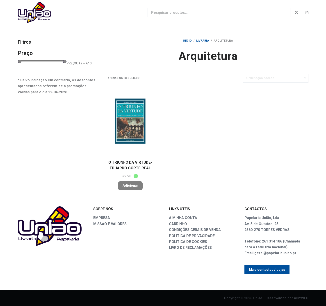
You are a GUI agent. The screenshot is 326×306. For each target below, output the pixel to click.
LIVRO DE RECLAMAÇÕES (190, 247)
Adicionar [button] (130, 186)
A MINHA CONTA (183, 218)
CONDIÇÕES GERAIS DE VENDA (195, 230)
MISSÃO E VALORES (110, 224)
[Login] (296, 12)
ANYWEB (301, 298)
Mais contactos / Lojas (267, 270)
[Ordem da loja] (275, 78)
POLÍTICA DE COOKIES (188, 242)
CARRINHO (178, 224)
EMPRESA (101, 218)
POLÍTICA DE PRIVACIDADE (192, 236)
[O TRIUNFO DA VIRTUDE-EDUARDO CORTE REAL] (130, 121)
